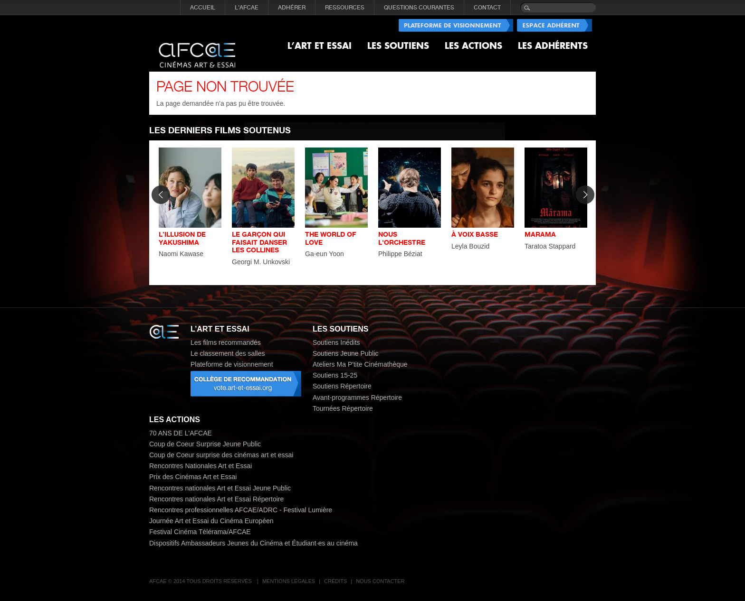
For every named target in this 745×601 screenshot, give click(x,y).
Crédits (335, 581)
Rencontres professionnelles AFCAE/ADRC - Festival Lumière (240, 510)
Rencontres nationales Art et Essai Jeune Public (220, 488)
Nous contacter (380, 581)
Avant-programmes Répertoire (357, 397)
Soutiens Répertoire (342, 386)
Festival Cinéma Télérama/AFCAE (200, 532)
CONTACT (487, 7)
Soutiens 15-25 (335, 375)
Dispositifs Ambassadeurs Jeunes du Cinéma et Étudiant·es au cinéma (253, 543)
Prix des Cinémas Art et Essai (193, 477)
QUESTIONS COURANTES (419, 7)
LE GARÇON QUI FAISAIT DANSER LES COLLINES (259, 242)
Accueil (202, 7)
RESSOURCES (344, 7)
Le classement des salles (228, 353)
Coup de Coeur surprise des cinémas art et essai (221, 455)
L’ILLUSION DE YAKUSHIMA (182, 238)
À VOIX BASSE (474, 234)
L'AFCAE (246, 7)
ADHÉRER (292, 7)
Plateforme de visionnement (232, 364)
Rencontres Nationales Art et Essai (200, 466)
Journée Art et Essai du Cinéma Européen (211, 521)
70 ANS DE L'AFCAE (180, 433)
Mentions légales (288, 581)
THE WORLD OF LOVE (330, 238)
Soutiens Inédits (336, 342)
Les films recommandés (226, 342)
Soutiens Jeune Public (346, 353)
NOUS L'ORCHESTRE (401, 238)
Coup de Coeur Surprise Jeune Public (205, 444)
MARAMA (540, 234)
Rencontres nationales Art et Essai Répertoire (216, 499)
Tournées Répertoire (343, 408)
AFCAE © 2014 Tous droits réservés (201, 581)
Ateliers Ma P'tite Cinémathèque (360, 364)
